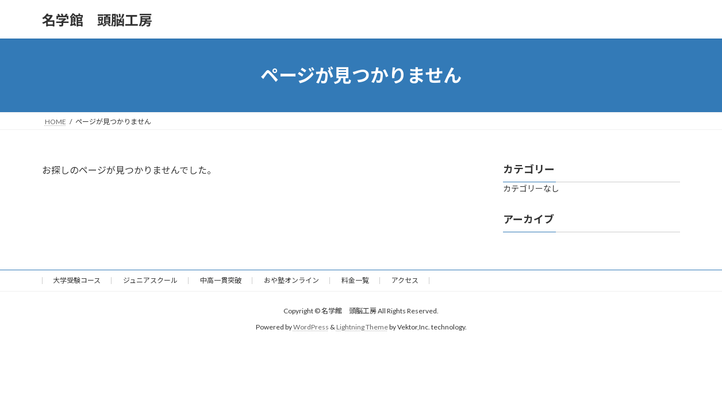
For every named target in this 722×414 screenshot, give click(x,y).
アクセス (404, 280)
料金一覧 (355, 280)
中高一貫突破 (220, 280)
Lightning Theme (362, 327)
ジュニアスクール (150, 280)
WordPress (311, 327)
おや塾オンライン (291, 280)
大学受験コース (77, 280)
